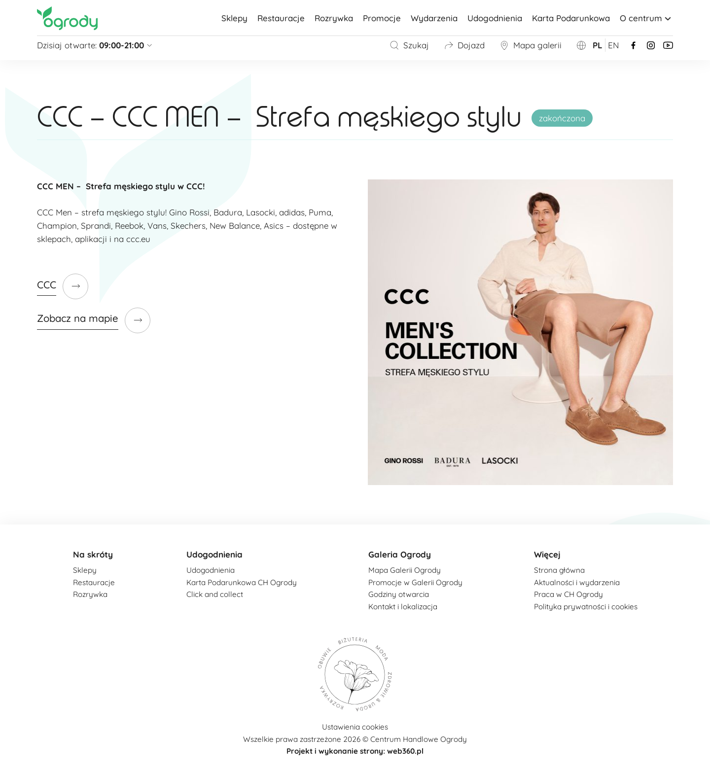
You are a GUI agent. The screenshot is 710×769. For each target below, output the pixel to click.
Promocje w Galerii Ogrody (415, 582)
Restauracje (281, 18)
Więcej (547, 554)
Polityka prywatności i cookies (586, 606)
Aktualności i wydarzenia (577, 582)
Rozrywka (334, 18)
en (613, 45)
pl (598, 45)
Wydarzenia (434, 18)
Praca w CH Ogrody (568, 594)
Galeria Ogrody (399, 554)
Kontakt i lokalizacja (402, 606)
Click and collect (214, 594)
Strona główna (559, 570)
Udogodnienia (494, 18)
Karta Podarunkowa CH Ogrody (241, 582)
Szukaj (409, 45)
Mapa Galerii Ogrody (404, 570)
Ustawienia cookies (355, 727)
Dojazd (464, 45)
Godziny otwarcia (398, 594)
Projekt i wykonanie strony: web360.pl (355, 751)
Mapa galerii (530, 45)
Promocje (382, 18)
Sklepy (234, 18)
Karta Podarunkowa (571, 18)
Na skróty (93, 554)
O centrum (646, 18)
